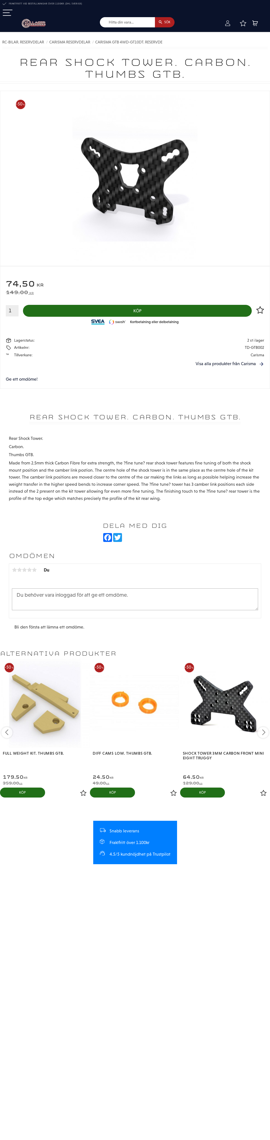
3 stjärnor (24, 572)
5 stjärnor (34, 572)
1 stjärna (14, 572)
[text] (135, 285)
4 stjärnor (29, 572)
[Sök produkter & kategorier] (123, 22)
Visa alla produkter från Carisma (226, 366)
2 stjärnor (19, 572)
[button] (7, 13)
